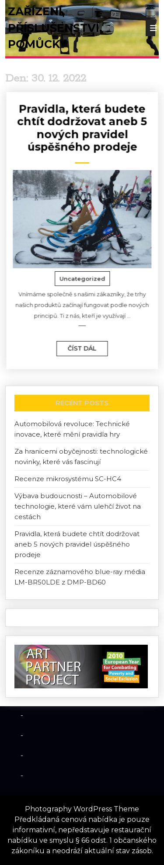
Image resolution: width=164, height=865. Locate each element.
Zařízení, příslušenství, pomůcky (55, 28)
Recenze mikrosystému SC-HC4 (67, 479)
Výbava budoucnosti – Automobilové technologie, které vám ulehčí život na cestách (77, 506)
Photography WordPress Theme (82, 809)
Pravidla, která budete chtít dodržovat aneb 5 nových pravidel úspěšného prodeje (82, 134)
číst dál (77, 339)
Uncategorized (82, 275)
